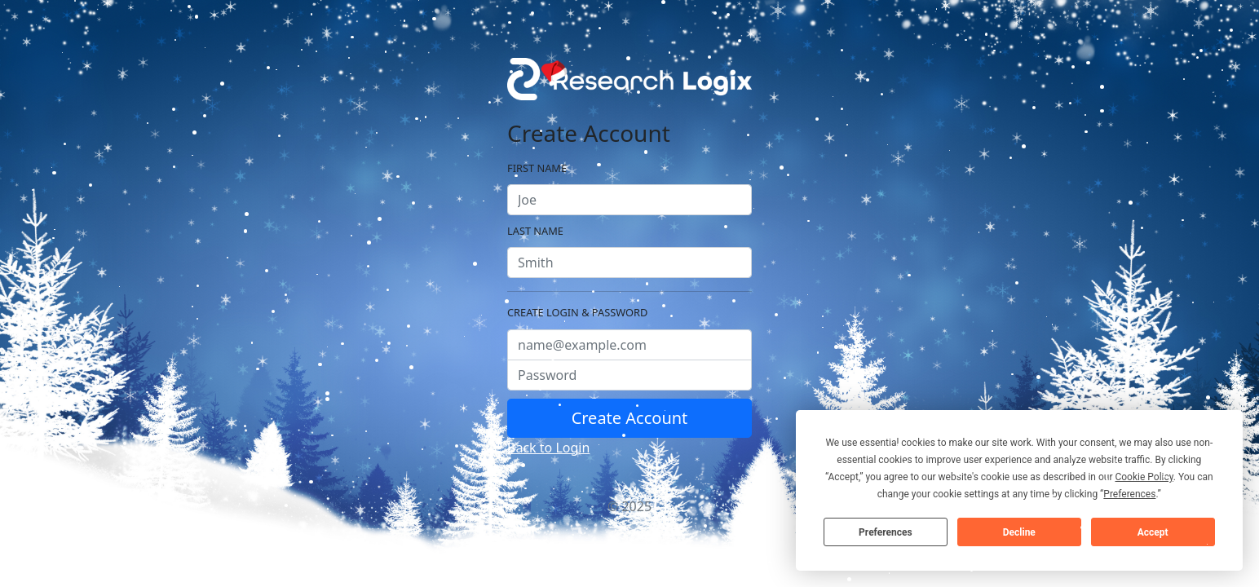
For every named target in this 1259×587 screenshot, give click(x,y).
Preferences (885, 532)
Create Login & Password (577, 312)
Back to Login (548, 448)
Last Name (535, 230)
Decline (1019, 532)
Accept (1153, 532)
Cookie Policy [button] (1144, 477)
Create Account (630, 418)
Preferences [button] (1129, 494)
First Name (537, 168)
